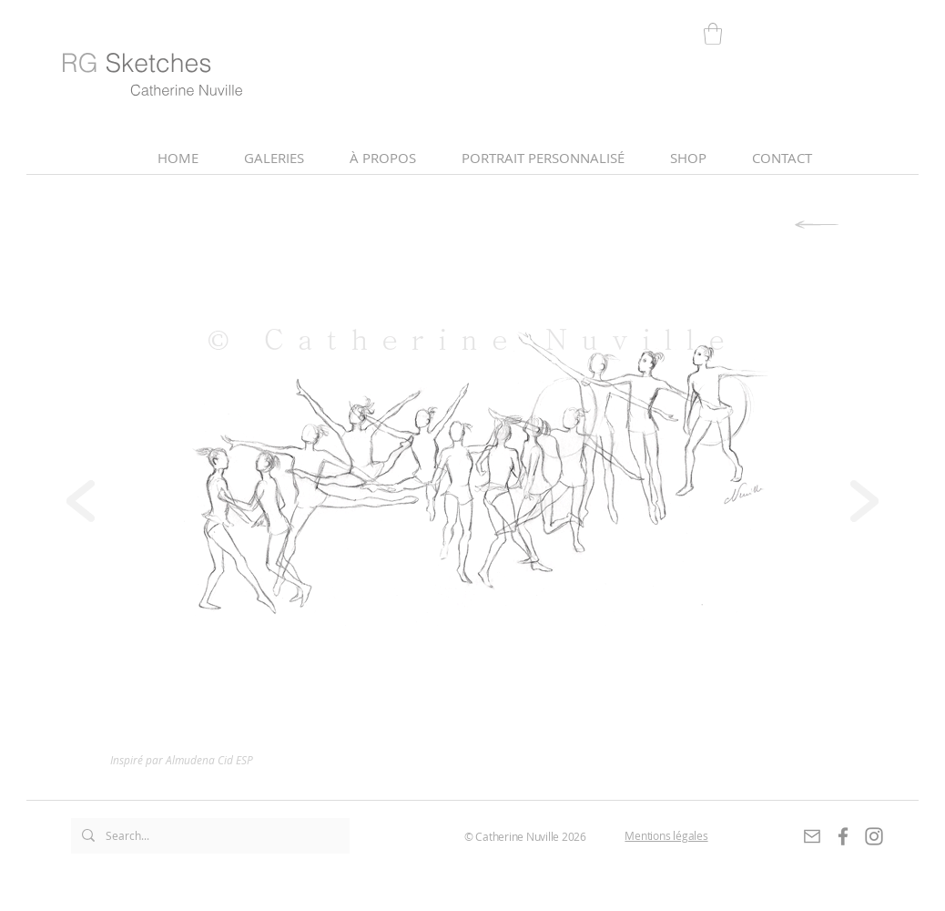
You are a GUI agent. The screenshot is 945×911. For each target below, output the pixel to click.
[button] (383, 158)
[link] (713, 34)
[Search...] (208, 836)
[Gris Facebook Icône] (843, 836)
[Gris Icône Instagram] (874, 836)
